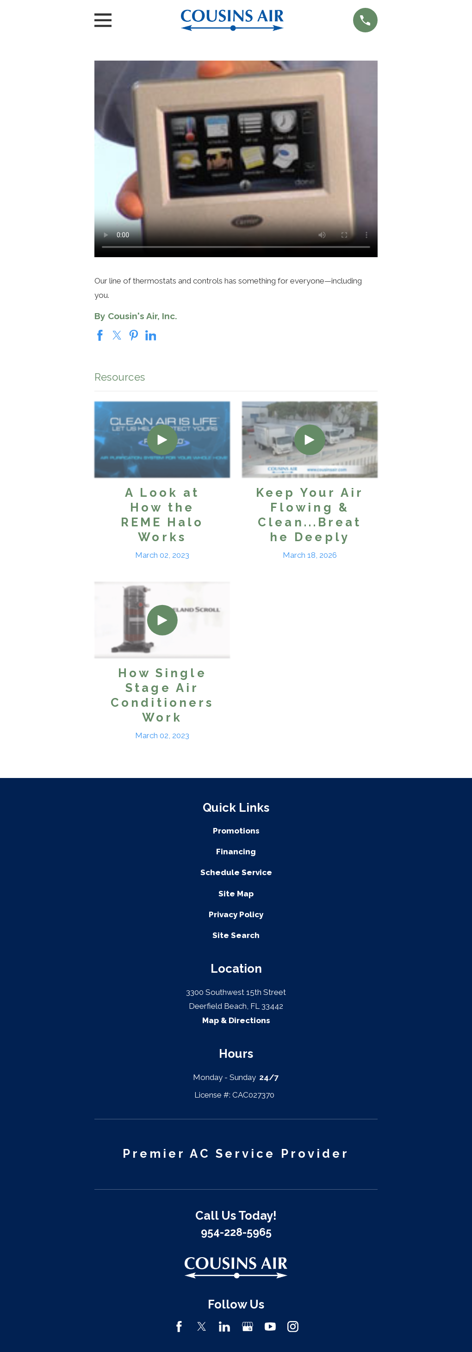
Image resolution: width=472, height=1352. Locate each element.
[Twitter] (201, 1326)
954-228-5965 (236, 1232)
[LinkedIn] (224, 1326)
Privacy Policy (236, 914)
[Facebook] (179, 1326)
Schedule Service (236, 872)
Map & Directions (236, 1020)
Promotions (236, 830)
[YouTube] (270, 1326)
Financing (236, 851)
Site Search (236, 935)
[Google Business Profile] (247, 1326)
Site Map (236, 893)
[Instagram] (292, 1326)
